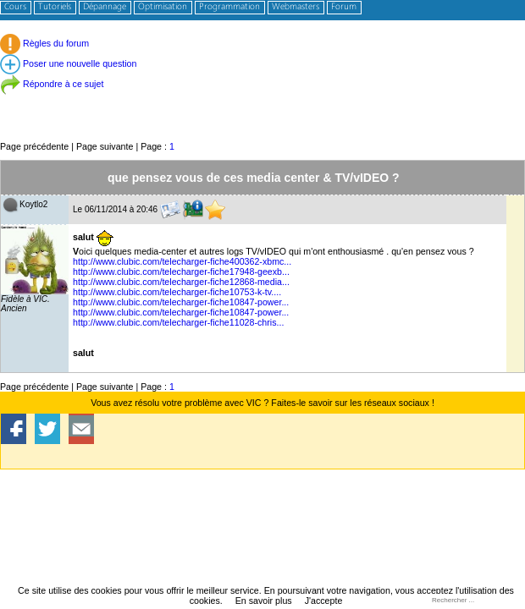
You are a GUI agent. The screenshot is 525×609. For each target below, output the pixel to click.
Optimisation (162, 7)
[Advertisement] (262, 101)
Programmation (229, 7)
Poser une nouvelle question (68, 63)
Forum (343, 7)
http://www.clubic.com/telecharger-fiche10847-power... (181, 302)
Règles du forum (44, 43)
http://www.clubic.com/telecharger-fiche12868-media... (181, 282)
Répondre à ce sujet (51, 84)
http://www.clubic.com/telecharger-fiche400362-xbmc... (182, 261)
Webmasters (295, 7)
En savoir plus (263, 600)
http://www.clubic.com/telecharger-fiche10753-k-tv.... (177, 292)
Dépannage (104, 7)
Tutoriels (54, 7)
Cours (15, 7)
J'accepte (324, 600)
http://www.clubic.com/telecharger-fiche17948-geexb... (181, 271)
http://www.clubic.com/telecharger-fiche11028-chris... (178, 322)
